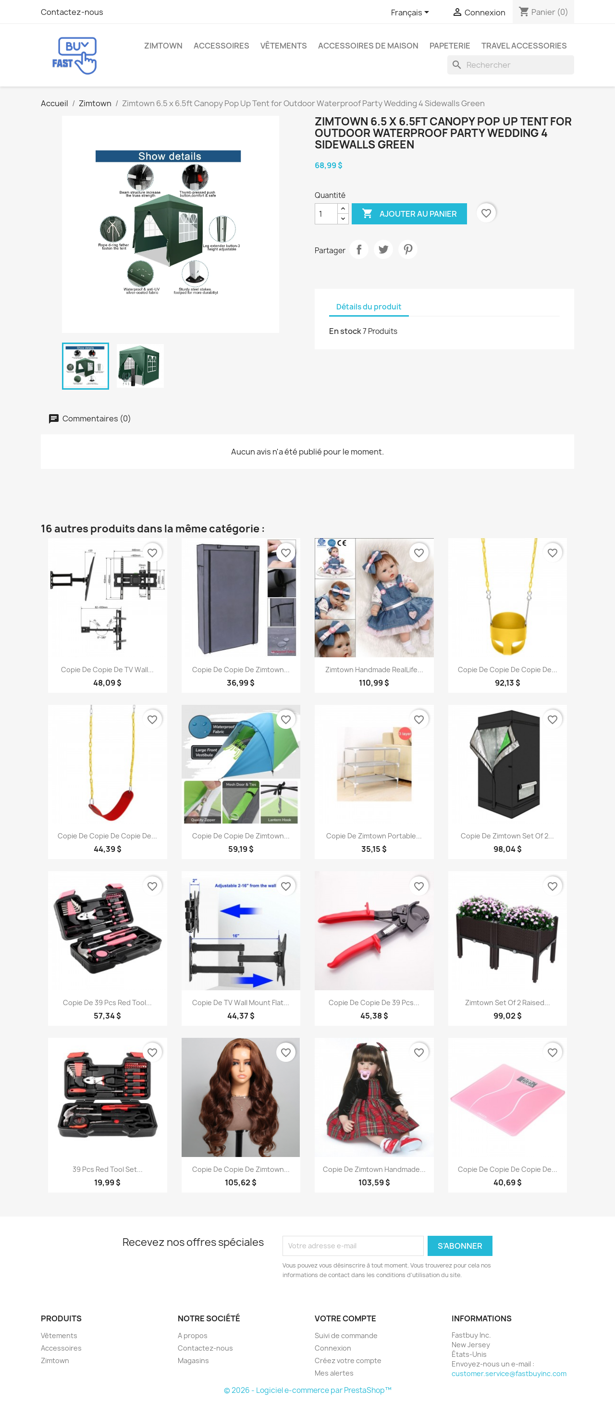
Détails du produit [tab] (369, 307)
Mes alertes (334, 1373)
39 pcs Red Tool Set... (108, 1169)
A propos (193, 1335)
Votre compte (345, 1318)
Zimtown (163, 45)
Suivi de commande (346, 1335)
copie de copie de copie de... (507, 669)
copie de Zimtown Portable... (374, 835)
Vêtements (283, 45)
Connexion (333, 1348)
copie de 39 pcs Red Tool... (107, 1002)
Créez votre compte (348, 1360)
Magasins (193, 1360)
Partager (359, 249)
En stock (345, 331)
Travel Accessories (524, 45)
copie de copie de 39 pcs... (374, 1002)
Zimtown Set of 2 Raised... (507, 1002)
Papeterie (450, 45)
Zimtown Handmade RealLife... (374, 669)
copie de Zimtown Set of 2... (507, 835)
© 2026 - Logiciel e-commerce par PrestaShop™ (308, 1390)
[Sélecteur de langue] (411, 13)
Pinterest (408, 249)
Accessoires (221, 45)
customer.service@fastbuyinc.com (509, 1373)
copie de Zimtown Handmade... (374, 1169)
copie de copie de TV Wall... (107, 669)
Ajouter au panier (409, 214)
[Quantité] (326, 213)
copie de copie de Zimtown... (241, 669)
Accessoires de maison (368, 45)
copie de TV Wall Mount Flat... (240, 1002)
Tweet (383, 249)
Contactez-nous (72, 12)
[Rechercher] (510, 64)
